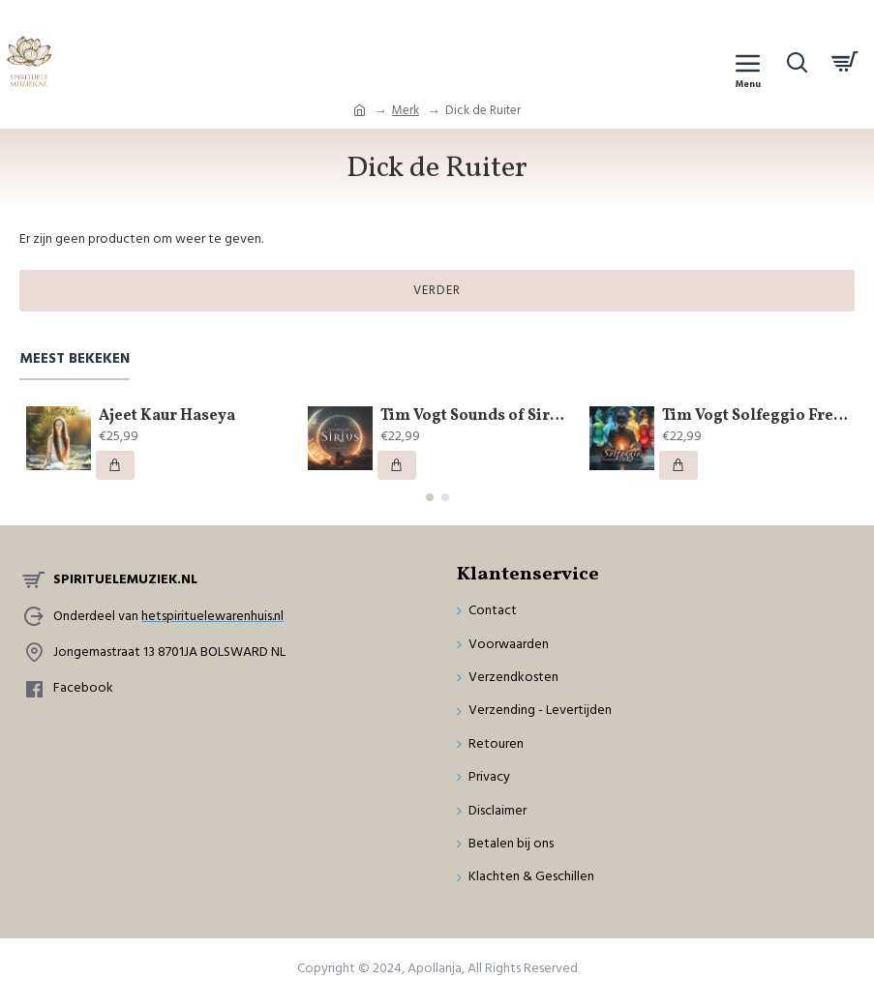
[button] (430, 497)
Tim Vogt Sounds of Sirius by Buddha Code (473, 416)
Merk (405, 110)
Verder (437, 290)
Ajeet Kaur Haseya (167, 416)
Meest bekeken (74, 359)
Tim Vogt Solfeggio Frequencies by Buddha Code (755, 416)
